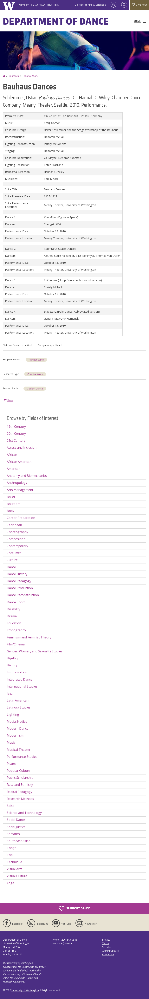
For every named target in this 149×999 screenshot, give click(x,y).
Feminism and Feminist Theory (29, 637)
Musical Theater (18, 750)
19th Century (16, 426)
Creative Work (30, 76)
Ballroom (13, 504)
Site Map (107, 947)
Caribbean (14, 525)
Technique (14, 862)
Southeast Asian (18, 841)
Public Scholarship (20, 777)
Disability (13, 609)
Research (14, 76)
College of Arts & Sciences (90, 4)
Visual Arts (14, 869)
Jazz (10, 693)
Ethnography (16, 630)
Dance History (17, 574)
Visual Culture (17, 876)
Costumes (14, 553)
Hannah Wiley (36, 359)
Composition (16, 539)
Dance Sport (16, 602)
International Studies (22, 686)
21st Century (16, 440)
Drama (12, 616)
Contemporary (17, 546)
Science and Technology (24, 813)
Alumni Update (110, 950)
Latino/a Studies (18, 707)
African (12, 455)
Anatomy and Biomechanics (27, 475)
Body (10, 511)
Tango (11, 848)
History (12, 665)
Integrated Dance (19, 679)
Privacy (106, 939)
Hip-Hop (13, 658)
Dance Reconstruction (23, 595)
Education (14, 623)
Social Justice (16, 827)
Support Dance (74, 908)
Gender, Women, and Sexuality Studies (34, 651)
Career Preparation (21, 518)
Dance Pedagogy (19, 581)
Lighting (13, 714)
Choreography (17, 532)
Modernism (15, 735)
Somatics (13, 834)
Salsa (10, 806)
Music (11, 742)
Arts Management (20, 490)
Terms (105, 943)
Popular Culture (18, 770)
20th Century (16, 433)
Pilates (11, 763)
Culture (12, 560)
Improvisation (17, 672)
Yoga (10, 883)
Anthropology (17, 482)
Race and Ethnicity (20, 784)
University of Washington (25, 990)
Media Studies (17, 721)
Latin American (18, 700)
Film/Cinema (16, 644)
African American (19, 462)
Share (8, 400)
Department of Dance (56, 21)
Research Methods (20, 799)
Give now (139, 4)
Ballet (11, 497)
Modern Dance (35, 388)
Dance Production (20, 588)
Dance (11, 567)
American (13, 469)
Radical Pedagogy (19, 792)
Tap (10, 855)
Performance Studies (22, 756)
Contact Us (108, 954)
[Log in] (113, 5)
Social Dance (16, 820)
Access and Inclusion (21, 447)
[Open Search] (124, 5)
